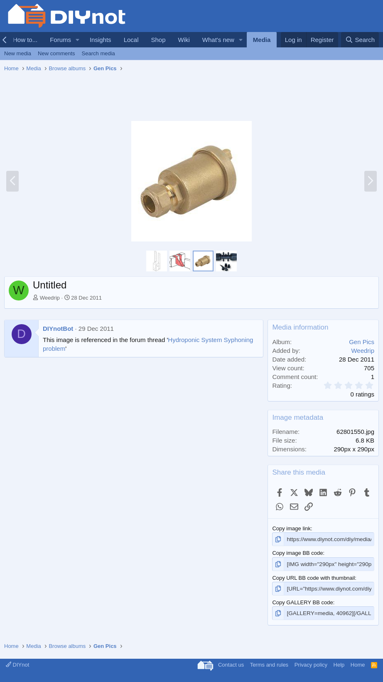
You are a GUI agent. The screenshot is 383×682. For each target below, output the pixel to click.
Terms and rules (269, 663)
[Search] (360, 39)
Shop (158, 39)
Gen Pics (361, 341)
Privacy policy (311, 663)
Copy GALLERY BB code (302, 601)
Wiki (184, 39)
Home (358, 663)
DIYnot (17, 663)
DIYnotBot (58, 328)
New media (17, 53)
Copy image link (291, 528)
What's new (218, 39)
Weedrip (50, 298)
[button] (77, 39)
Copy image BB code (297, 552)
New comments (56, 53)
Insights (100, 39)
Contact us (231, 663)
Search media (98, 53)
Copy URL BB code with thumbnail (313, 577)
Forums (60, 39)
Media (262, 39)
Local (131, 39)
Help (339, 663)
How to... (25, 39)
